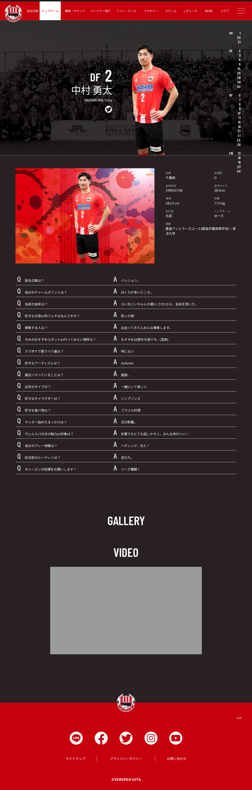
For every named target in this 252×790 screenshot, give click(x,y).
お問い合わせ (176, 758)
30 (239, 82)
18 (239, 157)
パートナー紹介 (101, 11)
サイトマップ (75, 758)
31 (239, 42)
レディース (189, 11)
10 (239, 113)
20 (239, 37)
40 (239, 171)
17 (239, 131)
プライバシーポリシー (126, 758)
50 (239, 86)
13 (239, 153)
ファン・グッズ (126, 11)
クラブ (223, 11)
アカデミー (151, 11)
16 (239, 126)
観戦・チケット (76, 11)
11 (239, 117)
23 (239, 166)
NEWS (208, 11)
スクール (170, 11)
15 (239, 122)
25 (239, 73)
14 (239, 68)
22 (239, 140)
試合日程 (34, 11)
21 (239, 135)
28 (239, 144)
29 (239, 77)
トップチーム (51, 11)
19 (239, 162)
